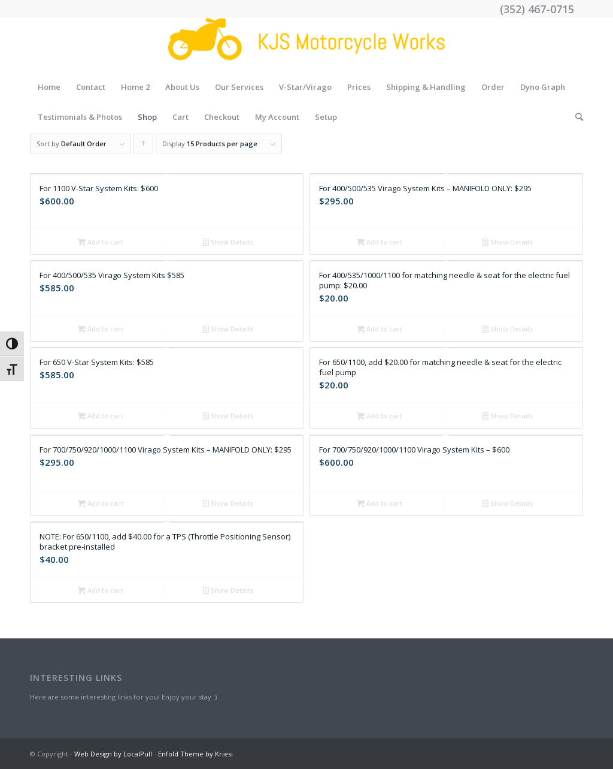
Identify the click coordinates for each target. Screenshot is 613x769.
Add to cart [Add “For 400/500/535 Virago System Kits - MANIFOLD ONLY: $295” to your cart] (379, 242)
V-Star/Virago (305, 87)
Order (493, 87)
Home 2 (135, 87)
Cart (180, 116)
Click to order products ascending (143, 146)
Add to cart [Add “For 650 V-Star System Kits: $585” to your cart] (100, 415)
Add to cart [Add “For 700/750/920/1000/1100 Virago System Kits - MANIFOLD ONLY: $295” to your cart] (100, 503)
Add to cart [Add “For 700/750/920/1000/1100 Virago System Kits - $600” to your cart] (379, 503)
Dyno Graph (542, 87)
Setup (326, 116)
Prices (359, 87)
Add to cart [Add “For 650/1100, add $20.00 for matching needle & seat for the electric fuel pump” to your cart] (379, 415)
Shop (147, 116)
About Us (182, 87)
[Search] (575, 117)
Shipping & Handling (426, 87)
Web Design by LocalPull (113, 753)
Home (49, 87)
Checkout (221, 116)
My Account (277, 116)
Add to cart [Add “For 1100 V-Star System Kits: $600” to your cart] (100, 242)
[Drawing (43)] (306, 45)
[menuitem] (575, 117)
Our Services (239, 87)
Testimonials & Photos (80, 116)
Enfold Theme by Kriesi (195, 753)
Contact (90, 87)
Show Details (228, 242)
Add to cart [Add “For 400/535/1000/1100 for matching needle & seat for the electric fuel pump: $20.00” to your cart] (379, 328)
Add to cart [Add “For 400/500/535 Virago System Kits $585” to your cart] (100, 328)
